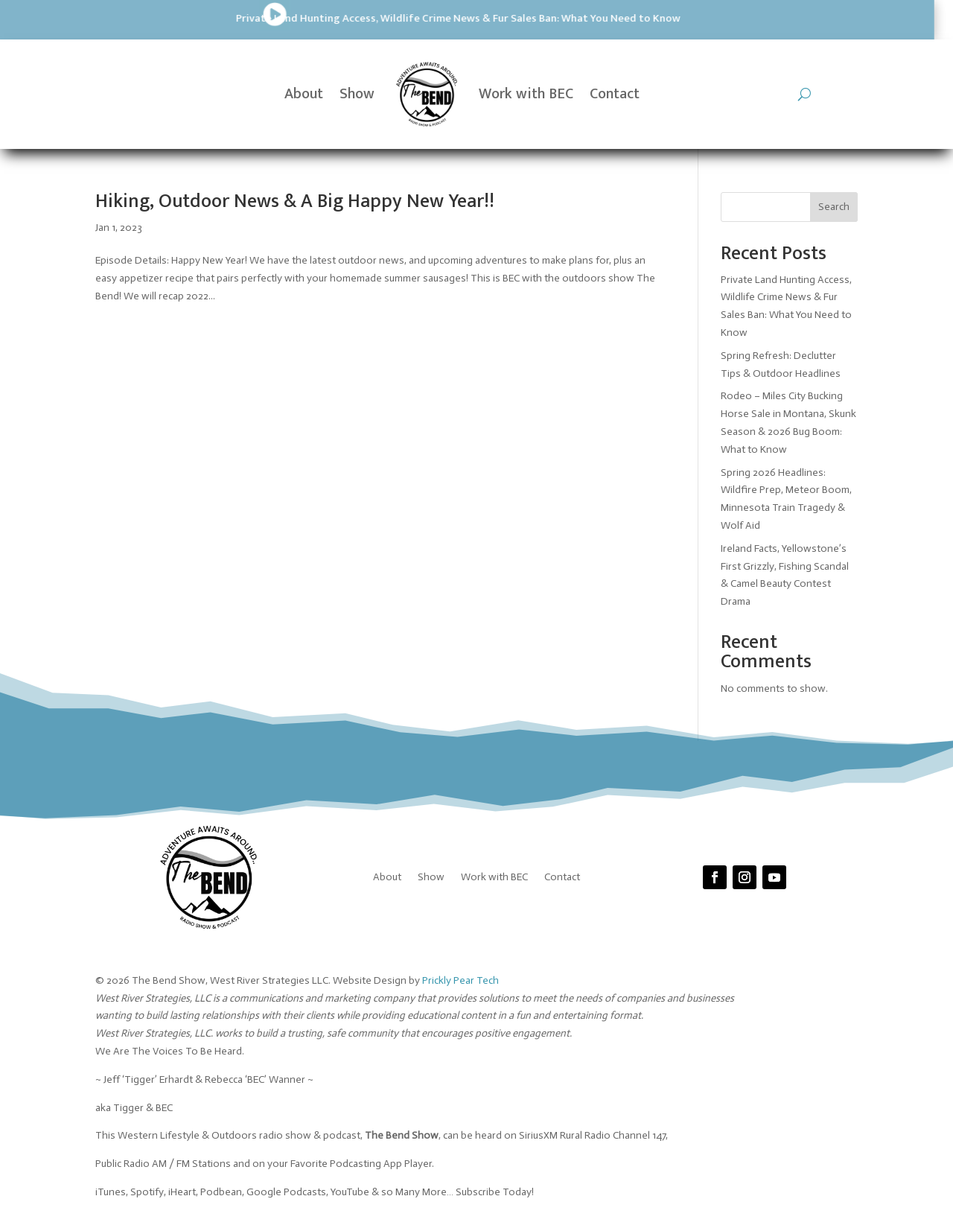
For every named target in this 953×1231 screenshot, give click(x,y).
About (303, 93)
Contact (615, 93)
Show (357, 93)
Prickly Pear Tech (460, 980)
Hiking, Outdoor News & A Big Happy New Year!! (294, 201)
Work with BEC (526, 93)
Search (834, 206)
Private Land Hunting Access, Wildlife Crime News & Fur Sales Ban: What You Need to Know (256, 18)
